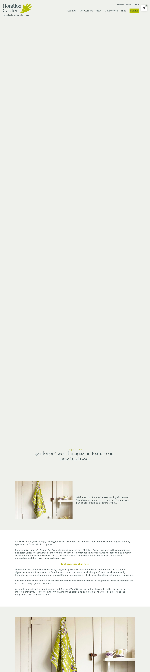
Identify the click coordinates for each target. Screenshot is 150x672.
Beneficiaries (122, 4)
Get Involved (111, 10)
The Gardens (86, 10)
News (98, 10)
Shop (123, 10)
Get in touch (134, 4)
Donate (134, 10)
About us (71, 10)
